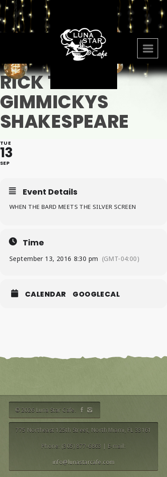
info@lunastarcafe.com (84, 462)
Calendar (45, 294)
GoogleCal (96, 294)
